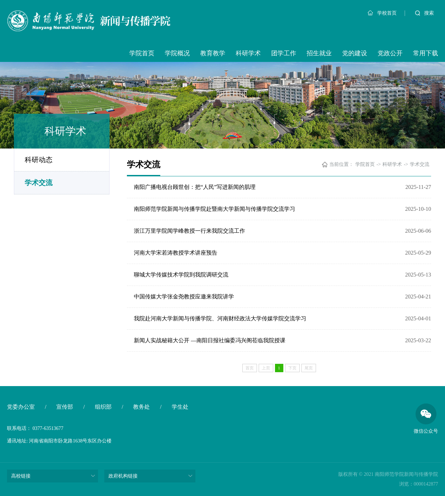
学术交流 (38, 182)
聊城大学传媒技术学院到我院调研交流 (181, 275)
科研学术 (248, 53)
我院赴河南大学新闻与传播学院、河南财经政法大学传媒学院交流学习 (220, 318)
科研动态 (38, 159)
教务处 (141, 407)
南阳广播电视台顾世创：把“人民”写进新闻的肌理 (195, 187)
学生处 (180, 407)
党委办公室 (21, 407)
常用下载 (425, 53)
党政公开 (390, 53)
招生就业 (319, 53)
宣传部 (64, 407)
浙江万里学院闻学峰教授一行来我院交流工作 (189, 231)
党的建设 (354, 53)
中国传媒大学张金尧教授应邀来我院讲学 (184, 296)
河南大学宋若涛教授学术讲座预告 (175, 253)
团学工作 (283, 53)
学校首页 (382, 13)
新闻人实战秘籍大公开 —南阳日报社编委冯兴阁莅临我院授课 (209, 340)
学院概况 (177, 53)
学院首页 (141, 53)
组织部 (103, 407)
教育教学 (212, 53)
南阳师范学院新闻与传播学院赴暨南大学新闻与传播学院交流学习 (214, 209)
